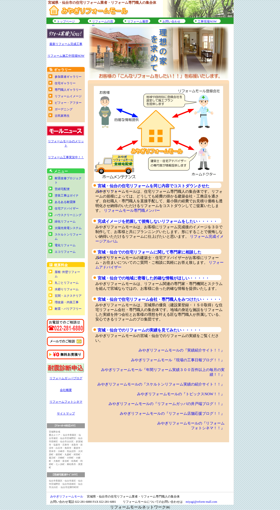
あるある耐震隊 (65, 202)
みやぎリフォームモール (66, 496)
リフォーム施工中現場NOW (66, 56)
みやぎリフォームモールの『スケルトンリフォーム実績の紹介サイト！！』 (161, 384)
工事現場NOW (207, 21)
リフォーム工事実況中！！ (66, 157)
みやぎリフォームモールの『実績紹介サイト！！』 (182, 350)
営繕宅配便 (62, 189)
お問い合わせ (171, 21)
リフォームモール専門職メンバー (132, 210)
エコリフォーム (65, 252)
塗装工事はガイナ (67, 195)
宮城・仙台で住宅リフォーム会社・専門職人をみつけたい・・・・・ (159, 299)
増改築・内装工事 (67, 302)
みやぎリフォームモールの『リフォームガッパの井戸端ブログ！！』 (167, 404)
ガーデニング (64, 109)
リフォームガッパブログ (65, 378)
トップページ (66, 21)
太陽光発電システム (68, 228)
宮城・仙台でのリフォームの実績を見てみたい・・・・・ (149, 330)
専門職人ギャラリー (68, 90)
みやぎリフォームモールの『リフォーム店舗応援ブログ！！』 (172, 414)
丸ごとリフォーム (67, 282)
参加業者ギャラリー (68, 76)
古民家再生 (62, 116)
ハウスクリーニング (68, 215)
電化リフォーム (65, 245)
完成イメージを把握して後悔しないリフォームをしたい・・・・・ (157, 221)
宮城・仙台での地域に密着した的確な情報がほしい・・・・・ (153, 278)
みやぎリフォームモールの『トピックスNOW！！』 (181, 394)
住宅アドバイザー (67, 208)
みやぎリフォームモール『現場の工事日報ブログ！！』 (178, 360)
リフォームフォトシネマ (65, 402)
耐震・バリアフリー (68, 308)
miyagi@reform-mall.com (201, 502)
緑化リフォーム (65, 221)
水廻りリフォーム (67, 289)
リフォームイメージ (68, 96)
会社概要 (66, 390)
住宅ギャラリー (65, 83)
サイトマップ (66, 413)
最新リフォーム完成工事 (65, 44)
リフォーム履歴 (137, 21)
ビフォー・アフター (68, 102)
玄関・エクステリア (68, 296)
